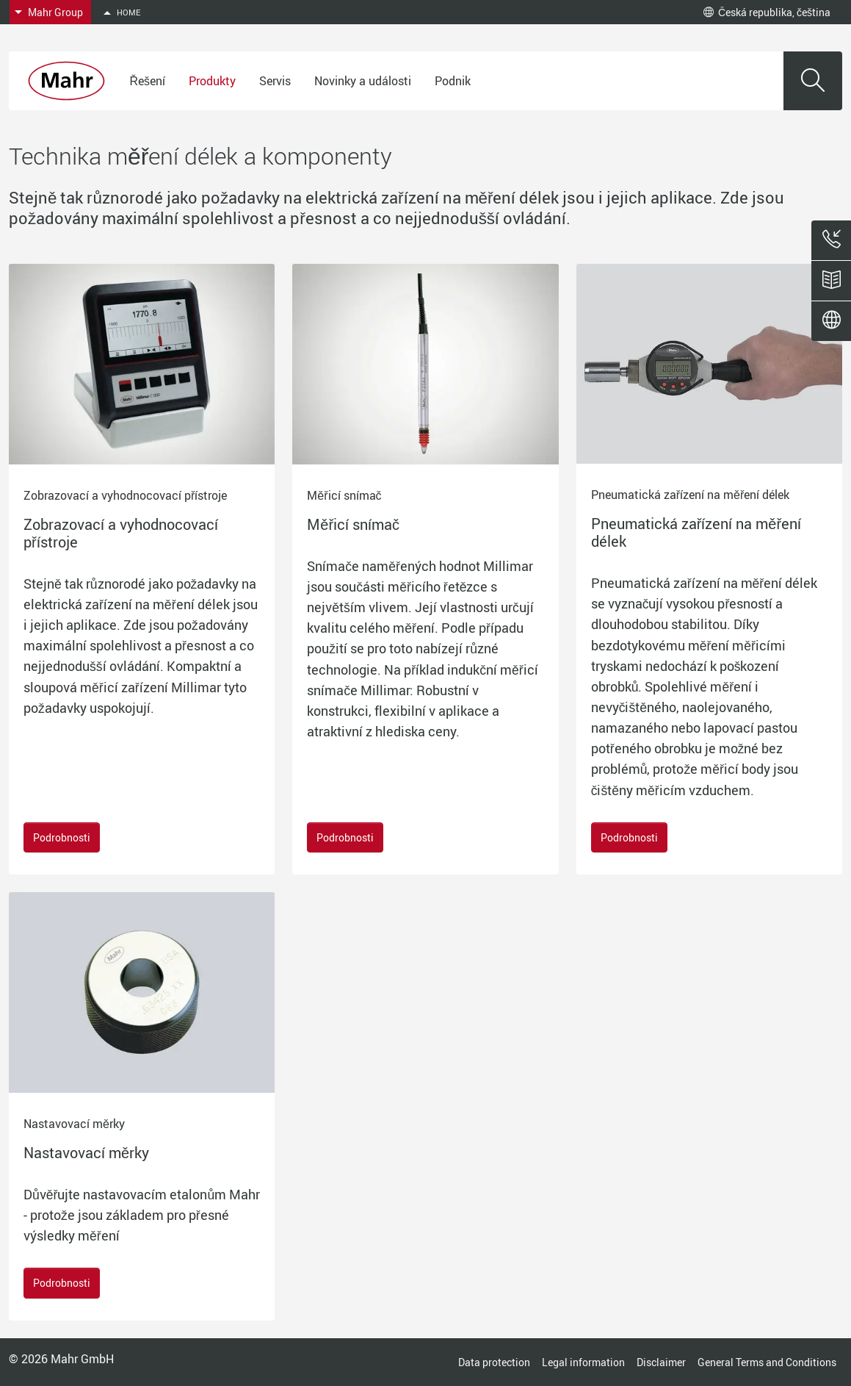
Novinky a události (362, 81)
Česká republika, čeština (766, 12)
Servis (275, 81)
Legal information (583, 1362)
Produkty (212, 81)
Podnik (453, 81)
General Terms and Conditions (767, 1362)
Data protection (494, 1362)
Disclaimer (661, 1362)
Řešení (147, 81)
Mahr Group (55, 12)
